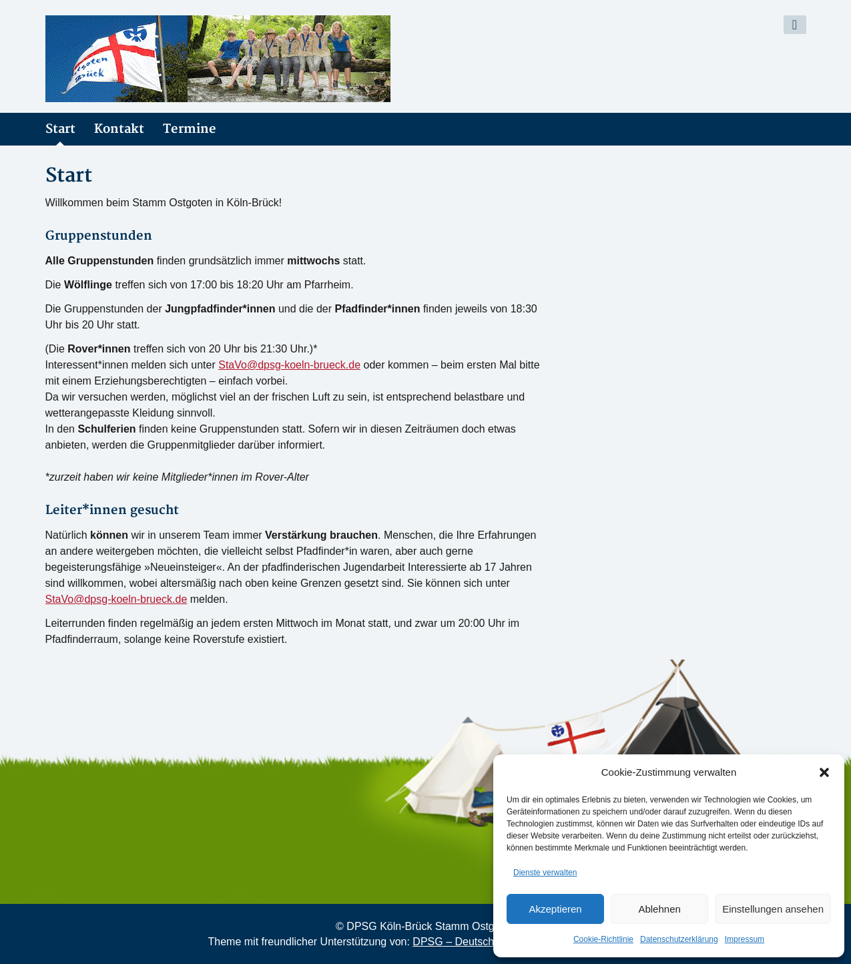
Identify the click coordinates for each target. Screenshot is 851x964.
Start (60, 129)
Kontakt (119, 129)
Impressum (744, 939)
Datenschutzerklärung (679, 939)
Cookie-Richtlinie (603, 939)
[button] (824, 772)
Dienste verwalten (545, 872)
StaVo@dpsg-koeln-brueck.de (289, 365)
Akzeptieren (555, 909)
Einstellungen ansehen (773, 909)
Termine (189, 129)
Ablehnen (659, 909)
